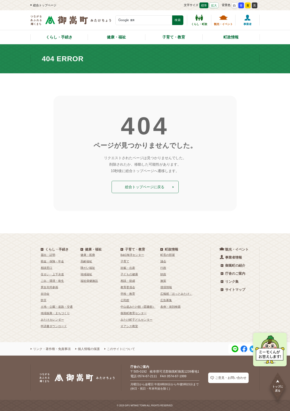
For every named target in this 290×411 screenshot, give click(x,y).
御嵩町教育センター (134, 313)
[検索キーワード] (143, 20)
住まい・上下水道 (52, 274)
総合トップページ (43, 5)
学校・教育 (128, 293)
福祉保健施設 (89, 280)
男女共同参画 (49, 287)
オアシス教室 (129, 326)
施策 (163, 280)
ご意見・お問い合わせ (228, 377)
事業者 (247, 20)
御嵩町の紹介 (233, 265)
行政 (163, 267)
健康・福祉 (116, 37)
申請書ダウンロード (54, 326)
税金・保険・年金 (52, 261)
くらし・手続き (59, 37)
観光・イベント (223, 20)
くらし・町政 (199, 20)
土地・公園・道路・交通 (57, 306)
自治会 (45, 293)
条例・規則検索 (170, 306)
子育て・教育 (173, 37)
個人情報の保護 (87, 348)
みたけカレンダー (52, 319)
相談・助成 (128, 280)
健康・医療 (87, 254)
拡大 (214, 5)
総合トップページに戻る (149, 187)
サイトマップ (233, 289)
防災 (44, 300)
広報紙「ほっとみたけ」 (176, 293)
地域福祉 (86, 274)
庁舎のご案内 (233, 273)
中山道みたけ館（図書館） (138, 306)
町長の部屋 (167, 254)
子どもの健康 (129, 274)
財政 (163, 274)
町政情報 (231, 37)
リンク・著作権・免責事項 (50, 348)
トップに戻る (277, 385)
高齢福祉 (86, 261)
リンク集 (230, 281)
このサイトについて (119, 348)
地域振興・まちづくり (55, 313)
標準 (204, 5)
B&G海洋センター (132, 254)
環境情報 (166, 287)
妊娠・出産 (128, 267)
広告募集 (166, 300)
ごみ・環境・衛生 (52, 280)
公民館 (125, 300)
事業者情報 (231, 257)
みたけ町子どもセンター (136, 319)
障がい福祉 (87, 267)
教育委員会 (128, 287)
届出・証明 (48, 254)
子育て (125, 261)
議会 (163, 261)
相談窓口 (46, 267)
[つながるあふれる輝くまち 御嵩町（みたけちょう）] (70, 22)
